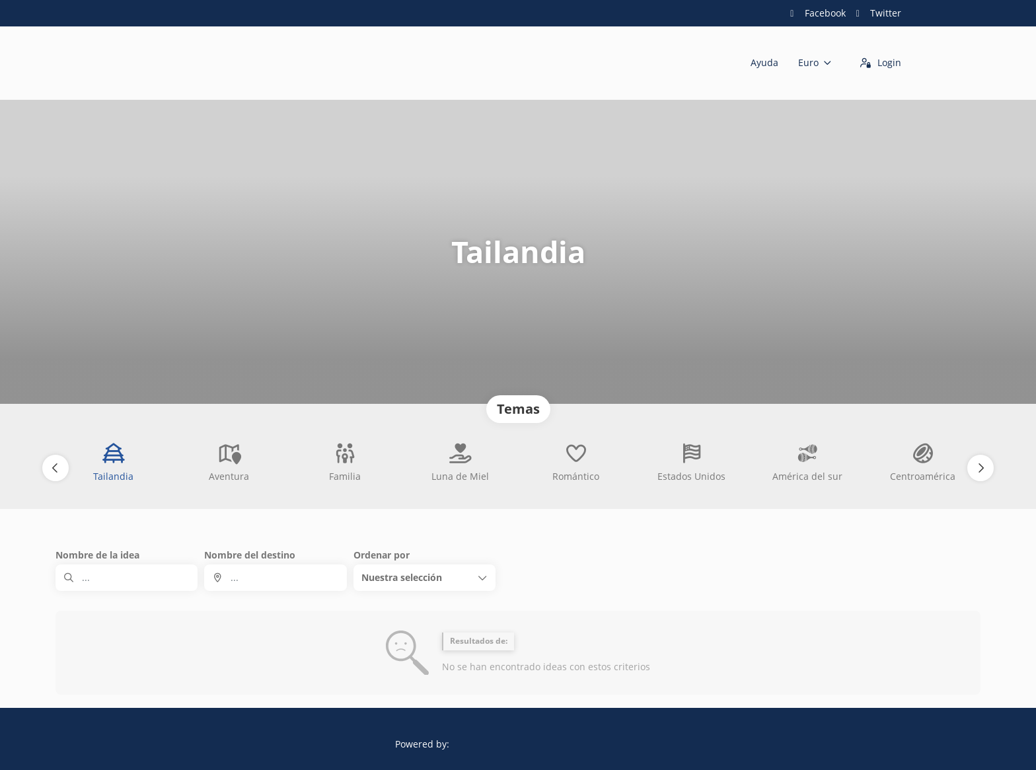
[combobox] (275, 577)
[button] (55, 468)
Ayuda (764, 62)
